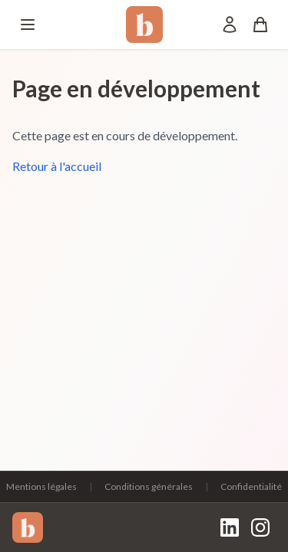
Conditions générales (148, 486)
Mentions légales (41, 486)
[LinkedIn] (229, 527)
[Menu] (27, 24)
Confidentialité (251, 486)
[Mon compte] (229, 24)
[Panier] (260, 24)
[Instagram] (260, 527)
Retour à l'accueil (56, 166)
